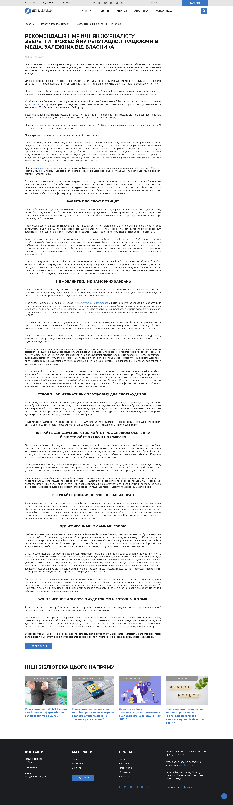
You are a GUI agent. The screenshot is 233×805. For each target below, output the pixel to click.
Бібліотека (30, 2)
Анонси (122, 10)
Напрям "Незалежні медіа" (54, 24)
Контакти (65, 2)
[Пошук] (204, 11)
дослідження (32, 104)
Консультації (164, 10)
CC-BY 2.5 (188, 765)
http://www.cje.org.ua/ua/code (91, 303)
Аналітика (141, 10)
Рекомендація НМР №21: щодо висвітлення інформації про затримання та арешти (46, 712)
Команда (124, 763)
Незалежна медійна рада (89, 24)
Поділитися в (38, 646)
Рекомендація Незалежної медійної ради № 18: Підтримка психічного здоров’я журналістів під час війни (186, 716)
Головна (29, 24)
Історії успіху (126, 767)
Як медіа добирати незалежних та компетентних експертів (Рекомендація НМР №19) (140, 714)
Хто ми (86, 10)
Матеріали (82, 752)
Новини (104, 10)
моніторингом (116, 145)
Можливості (125, 772)
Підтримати (48, 2)
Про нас (127, 752)
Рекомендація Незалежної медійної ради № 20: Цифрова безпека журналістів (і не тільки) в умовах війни (93, 714)
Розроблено (179, 787)
